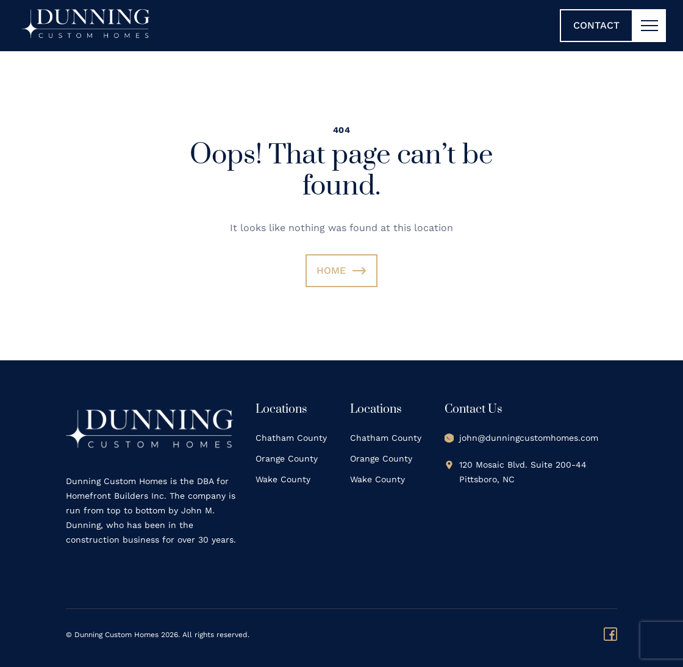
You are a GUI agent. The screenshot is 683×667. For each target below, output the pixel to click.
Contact (596, 25)
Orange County (287, 458)
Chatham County (291, 438)
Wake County (283, 479)
